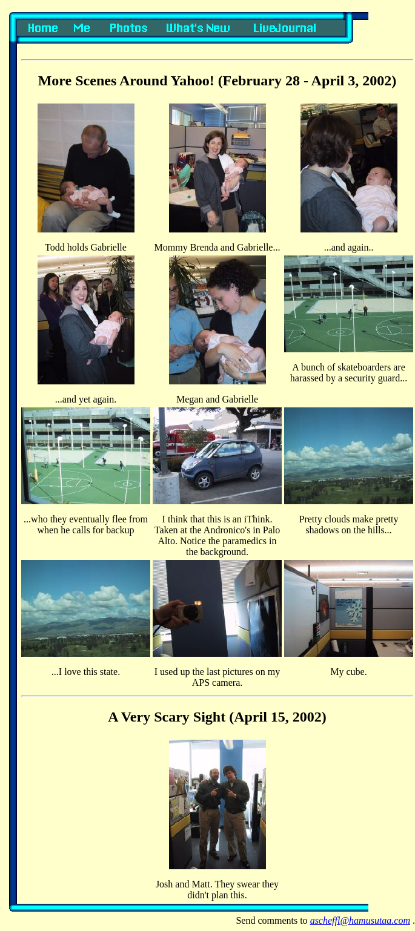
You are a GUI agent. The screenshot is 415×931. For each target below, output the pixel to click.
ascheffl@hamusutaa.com (360, 920)
